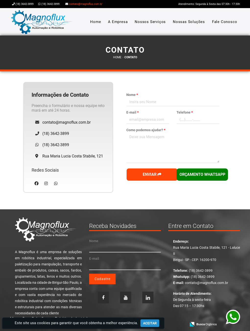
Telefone (185, 112)
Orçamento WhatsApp (202, 174)
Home (95, 22)
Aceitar (150, 323)
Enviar (152, 174)
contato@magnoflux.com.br (85, 4)
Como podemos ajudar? (145, 130)
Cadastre (102, 279)
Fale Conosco (224, 22)
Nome (132, 95)
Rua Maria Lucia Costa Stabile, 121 (72, 156)
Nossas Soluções (189, 22)
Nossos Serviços (150, 22)
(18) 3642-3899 (24, 4)
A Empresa (118, 22)
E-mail (132, 112)
